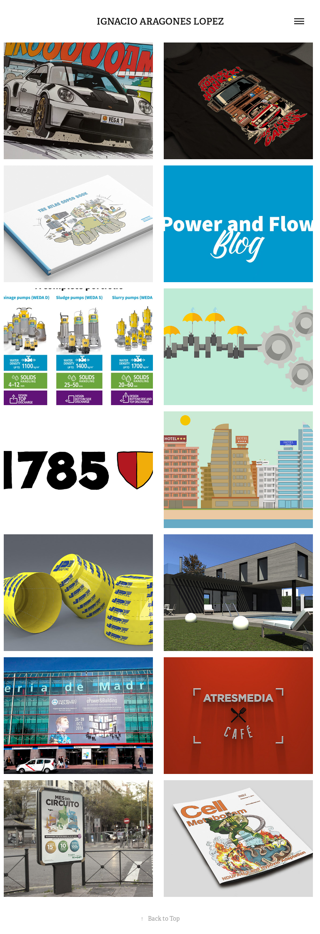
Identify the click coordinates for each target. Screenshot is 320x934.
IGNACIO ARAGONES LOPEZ (160, 21)
